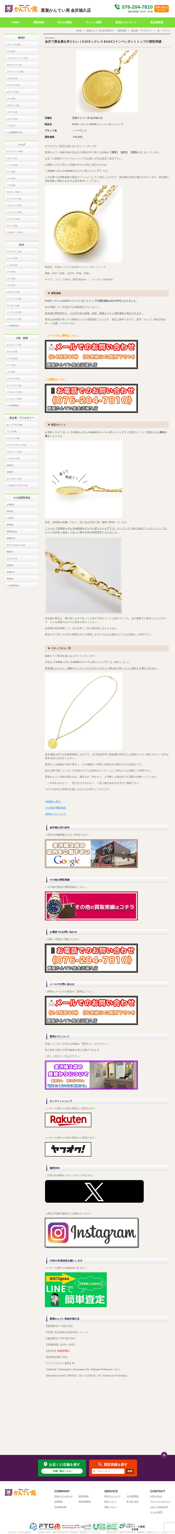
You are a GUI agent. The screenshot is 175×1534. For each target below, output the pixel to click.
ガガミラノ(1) (13, 105)
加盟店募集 (84, 1496)
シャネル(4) (12, 165)
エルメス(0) (12, 119)
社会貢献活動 (60, 1507)
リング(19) (11, 431)
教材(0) (10, 552)
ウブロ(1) (11, 125)
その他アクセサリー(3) (17, 485)
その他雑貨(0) (13, 405)
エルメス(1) (12, 158)
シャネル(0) (12, 358)
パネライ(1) (12, 112)
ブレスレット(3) (14, 452)
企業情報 (58, 1501)
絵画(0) (10, 565)
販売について (110, 1501)
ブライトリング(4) (15, 71)
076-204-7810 (133, 7)
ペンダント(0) (13, 458)
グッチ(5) (11, 172)
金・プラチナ (163, 30)
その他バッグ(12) (14, 232)
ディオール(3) (13, 219)
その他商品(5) (13, 585)
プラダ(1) (11, 285)
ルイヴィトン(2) (14, 345)
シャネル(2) (12, 265)
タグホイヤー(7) (14, 65)
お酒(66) (10, 504)
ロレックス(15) (13, 44)
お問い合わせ (156, 1496)
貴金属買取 (156, 22)
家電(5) (10, 525)
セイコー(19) (12, 92)
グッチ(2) (11, 272)
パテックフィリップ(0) (17, 58)
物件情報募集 (85, 1501)
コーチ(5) (11, 178)
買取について (110, 1507)
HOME (15, 22)
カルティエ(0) (13, 192)
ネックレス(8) (13, 438)
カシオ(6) (11, 98)
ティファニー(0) (14, 199)
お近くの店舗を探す (159, 1507)
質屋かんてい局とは (63, 1496)
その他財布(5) (13, 325)
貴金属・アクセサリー (142, 30)
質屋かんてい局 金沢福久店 (99, 30)
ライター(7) (12, 558)
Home (79, 30)
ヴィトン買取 (94, 22)
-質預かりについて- (55, 814)
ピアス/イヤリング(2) (16, 445)
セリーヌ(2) (12, 225)
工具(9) (10, 518)
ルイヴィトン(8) (14, 251)
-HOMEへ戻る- (53, 801)
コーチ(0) (11, 278)
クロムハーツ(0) (14, 205)
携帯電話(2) (12, 531)
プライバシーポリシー (160, 1501)
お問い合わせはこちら (161, 8)
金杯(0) (10, 465)
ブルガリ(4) (12, 78)
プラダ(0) (11, 372)
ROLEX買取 (65, 22)
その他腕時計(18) (14, 132)
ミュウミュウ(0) (14, 212)
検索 (129, 1471)
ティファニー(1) (14, 385)
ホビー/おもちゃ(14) (16, 545)
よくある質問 (156, 1512)
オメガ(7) (11, 51)
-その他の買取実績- (55, 807)
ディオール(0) (13, 305)
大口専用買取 (133, 1496)
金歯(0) (10, 472)
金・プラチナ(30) (14, 425)
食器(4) (10, 578)
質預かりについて (125, 22)
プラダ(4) (11, 185)
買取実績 (38, 22)
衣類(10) (10, 572)
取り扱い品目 (133, 1501)
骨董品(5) (11, 538)
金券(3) (10, 511)
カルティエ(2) (13, 85)
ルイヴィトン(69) (14, 151)
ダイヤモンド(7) (14, 478)
